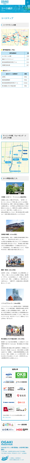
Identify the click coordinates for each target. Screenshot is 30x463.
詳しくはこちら (7, 417)
